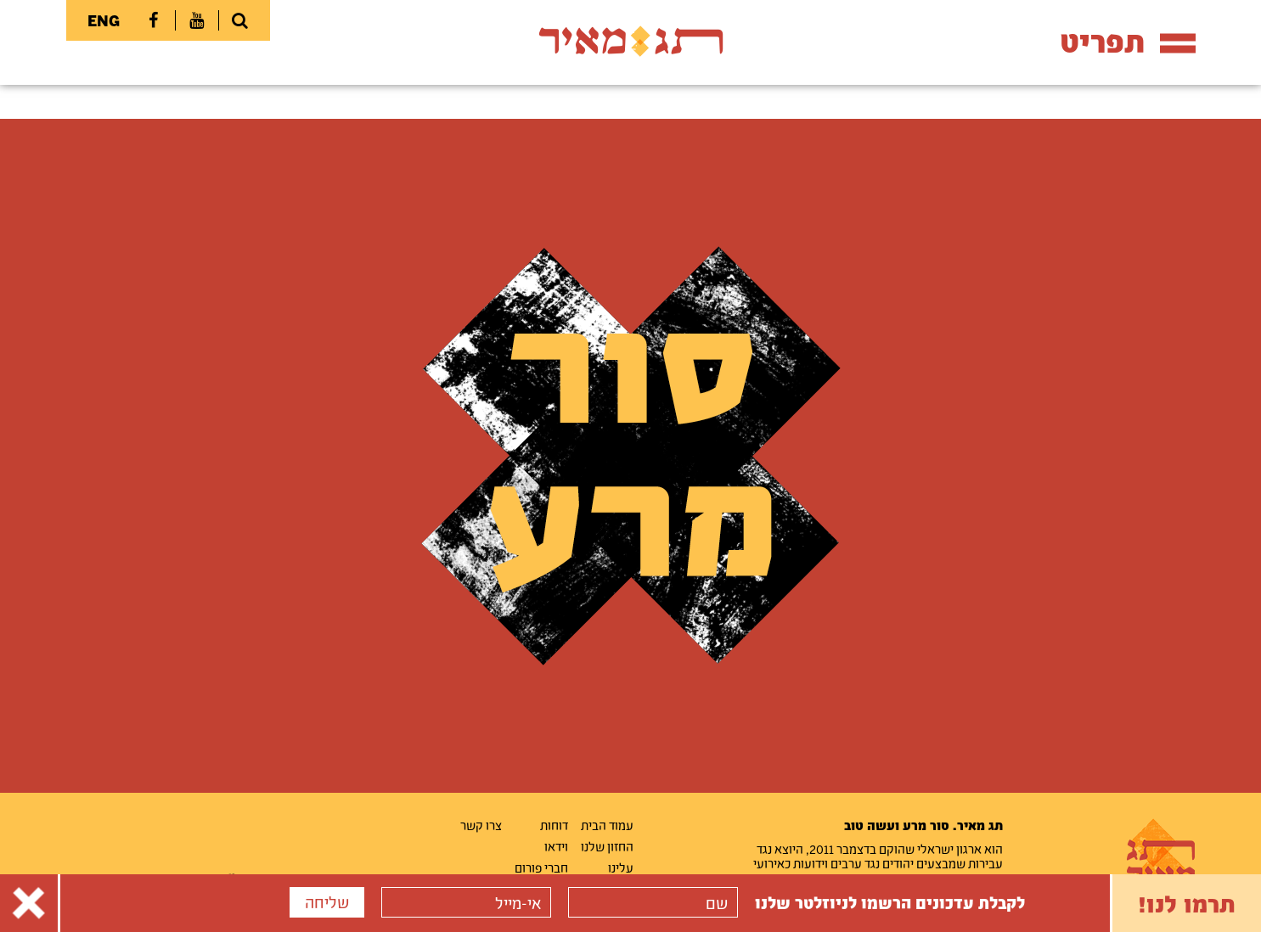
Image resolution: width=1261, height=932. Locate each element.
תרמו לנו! (1187, 903)
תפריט (1128, 41)
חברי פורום (541, 867)
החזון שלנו (607, 846)
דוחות (554, 825)
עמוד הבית (607, 825)
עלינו (620, 867)
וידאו (556, 846)
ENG (103, 20)
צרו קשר (481, 825)
